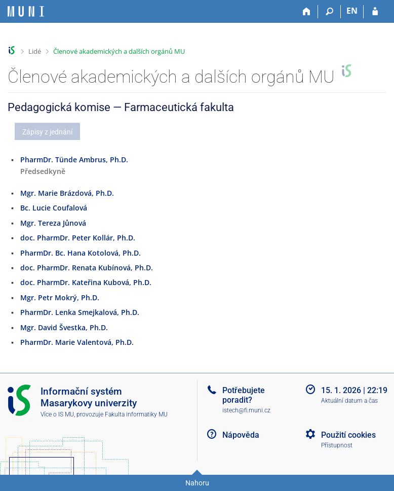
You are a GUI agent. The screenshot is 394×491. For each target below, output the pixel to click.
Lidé (34, 51)
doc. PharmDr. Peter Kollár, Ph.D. (77, 237)
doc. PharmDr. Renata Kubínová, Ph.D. (86, 267)
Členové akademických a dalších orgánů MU (119, 51)
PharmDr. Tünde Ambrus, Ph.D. (74, 159)
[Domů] (306, 11)
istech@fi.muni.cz (246, 410)
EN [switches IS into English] (352, 10)
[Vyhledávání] (329, 11)
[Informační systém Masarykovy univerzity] (26, 11)
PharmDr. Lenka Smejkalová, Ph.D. (79, 312)
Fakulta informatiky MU (136, 414)
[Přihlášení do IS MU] (375, 11)
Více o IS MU (57, 414)
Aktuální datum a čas (349, 400)
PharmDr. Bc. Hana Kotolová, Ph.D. (80, 253)
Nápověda (240, 435)
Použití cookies (348, 435)
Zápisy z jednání (47, 132)
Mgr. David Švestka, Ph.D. (64, 327)
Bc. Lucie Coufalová (53, 208)
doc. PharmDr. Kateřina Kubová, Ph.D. (85, 282)
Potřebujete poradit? (243, 395)
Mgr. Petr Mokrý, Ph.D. (59, 297)
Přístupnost (336, 445)
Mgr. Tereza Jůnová (53, 223)
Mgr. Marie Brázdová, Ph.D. (67, 193)
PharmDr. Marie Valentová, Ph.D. (77, 342)
